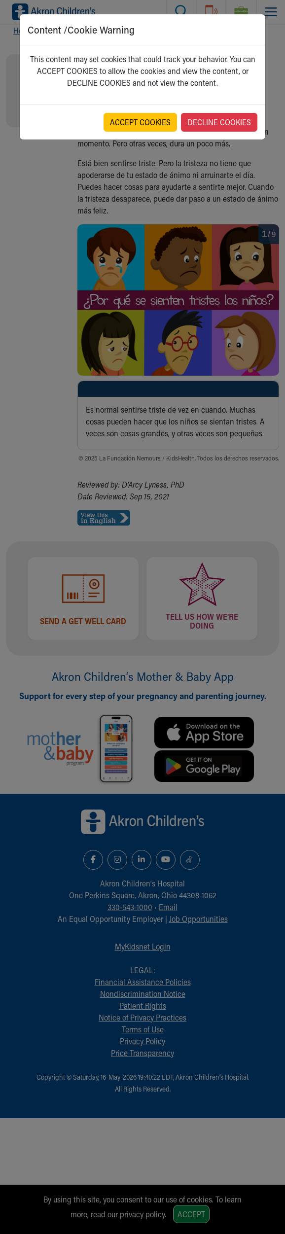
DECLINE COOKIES (219, 122)
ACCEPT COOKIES (140, 122)
